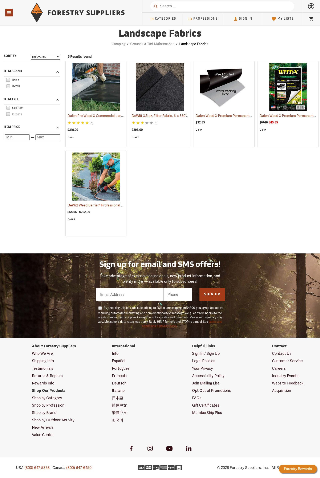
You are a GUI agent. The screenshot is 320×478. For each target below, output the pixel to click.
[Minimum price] (17, 137)
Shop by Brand (44, 412)
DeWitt (135, 137)
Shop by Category (47, 398)
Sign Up (212, 294)
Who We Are (42, 353)
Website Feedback (288, 383)
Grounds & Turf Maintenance (152, 44)
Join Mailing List (205, 383)
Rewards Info (43, 383)
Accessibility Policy (208, 376)
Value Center (43, 434)
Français (119, 376)
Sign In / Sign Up (206, 353)
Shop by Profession (48, 405)
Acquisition (281, 390)
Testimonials (42, 368)
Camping (118, 44)
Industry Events (285, 376)
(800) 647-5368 (37, 467)
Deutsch (119, 383)
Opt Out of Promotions (211, 390)
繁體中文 (119, 412)
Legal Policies (203, 361)
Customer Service (287, 361)
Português (121, 368)
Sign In (242, 18)
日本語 (117, 398)
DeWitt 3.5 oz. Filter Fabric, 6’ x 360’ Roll (168, 116)
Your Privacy (202, 368)
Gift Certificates (205, 405)
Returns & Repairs (47, 376)
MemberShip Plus (207, 412)
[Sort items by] (45, 57)
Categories (163, 18)
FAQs (196, 398)
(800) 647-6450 (79, 467)
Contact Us (281, 353)
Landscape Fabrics (193, 44)
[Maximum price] (47, 137)
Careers (279, 368)
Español (118, 361)
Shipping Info (43, 361)
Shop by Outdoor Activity (53, 420)
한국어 (117, 420)
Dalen (71, 137)
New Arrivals (42, 427)
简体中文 (119, 405)
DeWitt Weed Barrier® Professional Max (104, 205)
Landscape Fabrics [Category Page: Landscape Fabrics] (160, 34)
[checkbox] (8, 79)
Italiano (118, 390)
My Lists (282, 18)
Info (115, 353)
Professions (202, 18)
